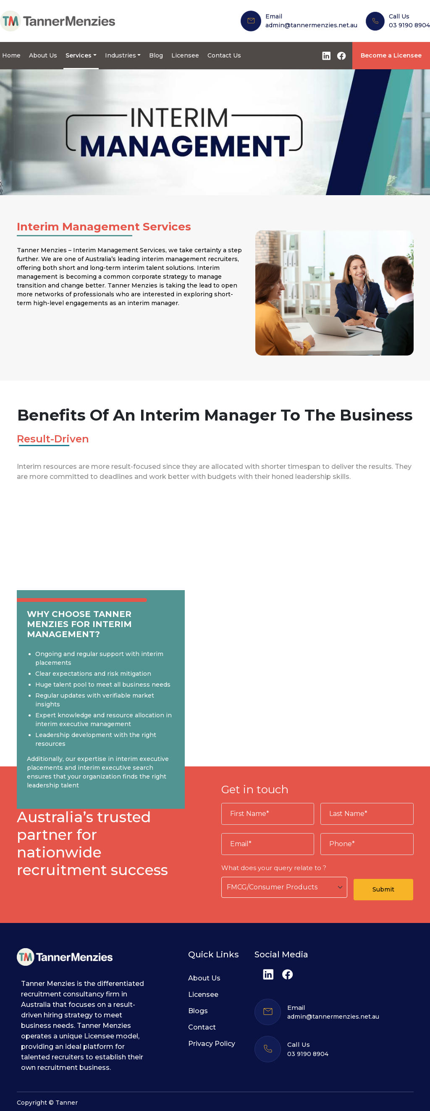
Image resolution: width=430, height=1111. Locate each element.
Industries (120, 55)
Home (11, 55)
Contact (202, 1027)
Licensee (185, 55)
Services (79, 55)
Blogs (198, 1011)
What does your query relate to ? (273, 868)
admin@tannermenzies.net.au (311, 25)
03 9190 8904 (409, 25)
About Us (43, 55)
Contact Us (224, 55)
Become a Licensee (391, 55)
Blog (156, 55)
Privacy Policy (211, 1044)
